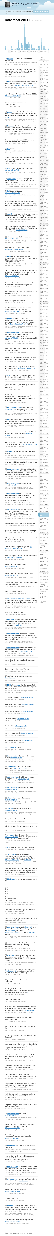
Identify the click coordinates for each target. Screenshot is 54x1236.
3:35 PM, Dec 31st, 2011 (12, 77)
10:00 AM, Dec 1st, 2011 (12, 1223)
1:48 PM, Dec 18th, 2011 (12, 446)
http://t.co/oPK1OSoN (24, 368)
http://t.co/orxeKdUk (12, 276)
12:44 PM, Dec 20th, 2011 (13, 352)
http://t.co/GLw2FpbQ (12, 1128)
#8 (31, 547)
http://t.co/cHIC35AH (12, 311)
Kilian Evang (13, 1233)
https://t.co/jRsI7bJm (12, 566)
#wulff (14, 485)
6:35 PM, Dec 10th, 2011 (12, 1050)
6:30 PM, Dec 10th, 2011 (12, 1069)
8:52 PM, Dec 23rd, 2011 (12, 303)
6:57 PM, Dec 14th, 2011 (12, 706)
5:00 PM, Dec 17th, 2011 (12, 487)
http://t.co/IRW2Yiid (11, 239)
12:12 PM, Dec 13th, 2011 (13, 936)
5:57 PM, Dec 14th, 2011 (12, 812)
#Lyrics (7, 435)
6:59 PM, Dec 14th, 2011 (12, 699)
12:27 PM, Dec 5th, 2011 (12, 1193)
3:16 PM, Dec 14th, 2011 (12, 830)
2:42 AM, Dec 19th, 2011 (12, 370)
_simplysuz (10, 835)
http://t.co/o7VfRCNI (25, 651)
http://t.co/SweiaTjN (12, 170)
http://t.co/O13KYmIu (20, 768)
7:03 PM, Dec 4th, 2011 (12, 1172)
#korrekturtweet (24, 598)
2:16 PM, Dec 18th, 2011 (12, 413)
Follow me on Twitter (41, 11)
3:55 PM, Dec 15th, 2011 (12, 606)
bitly (23, 241)
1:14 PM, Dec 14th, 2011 (12, 841)
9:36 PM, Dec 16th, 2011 (12, 542)
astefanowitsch (11, 747)
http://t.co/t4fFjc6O (11, 837)
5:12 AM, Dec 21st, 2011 (12, 326)
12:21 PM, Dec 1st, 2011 (12, 1213)
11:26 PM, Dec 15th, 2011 (13, 586)
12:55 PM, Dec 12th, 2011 (13, 1002)
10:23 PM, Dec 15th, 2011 (13, 614)
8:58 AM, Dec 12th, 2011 (12, 1012)
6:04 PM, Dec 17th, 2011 (12, 455)
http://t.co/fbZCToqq (30, 444)
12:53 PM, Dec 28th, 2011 (13, 98)
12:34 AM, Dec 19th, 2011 (13, 390)
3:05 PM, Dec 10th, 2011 (12, 1100)
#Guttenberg (10, 931)
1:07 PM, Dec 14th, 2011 (12, 849)
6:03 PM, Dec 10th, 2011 (12, 1078)
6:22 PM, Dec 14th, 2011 (12, 791)
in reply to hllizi (29, 849)
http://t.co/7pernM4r (12, 1138)
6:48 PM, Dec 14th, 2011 (12, 749)
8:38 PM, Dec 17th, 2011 (12, 464)
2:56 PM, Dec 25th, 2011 (12, 241)
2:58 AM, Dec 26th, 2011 (12, 151)
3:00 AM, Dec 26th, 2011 (12, 144)
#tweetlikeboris (19, 625)
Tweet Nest (28, 1233)
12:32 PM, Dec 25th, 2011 (13, 251)
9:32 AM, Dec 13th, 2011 (12, 948)
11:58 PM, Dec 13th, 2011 (13, 922)
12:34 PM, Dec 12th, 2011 (13, 770)
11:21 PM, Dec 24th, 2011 (13, 219)
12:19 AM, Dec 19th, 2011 (13, 402)
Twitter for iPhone (27, 902)
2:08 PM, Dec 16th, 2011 (12, 577)
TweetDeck (25, 455)
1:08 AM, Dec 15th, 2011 (12, 664)
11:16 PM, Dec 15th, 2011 (13, 593)
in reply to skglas (30, 379)
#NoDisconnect (10, 971)
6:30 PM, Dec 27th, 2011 (12, 119)
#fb (20, 96)
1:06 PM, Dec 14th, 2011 (12, 874)
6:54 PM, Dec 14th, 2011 (12, 735)
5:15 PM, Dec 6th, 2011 (12, 1162)
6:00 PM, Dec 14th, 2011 (12, 802)
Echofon (24, 760)
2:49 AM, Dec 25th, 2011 (12, 264)
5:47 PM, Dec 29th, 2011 (12, 87)
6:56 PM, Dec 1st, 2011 (12, 1200)
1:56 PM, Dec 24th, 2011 (12, 287)
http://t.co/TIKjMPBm (12, 548)
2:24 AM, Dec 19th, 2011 (12, 379)
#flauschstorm (10, 409)
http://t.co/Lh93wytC (12, 575)
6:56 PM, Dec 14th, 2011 (12, 721)
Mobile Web (26, 62)
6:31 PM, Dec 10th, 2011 (12, 1060)
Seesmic (25, 119)
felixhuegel (28, 927)
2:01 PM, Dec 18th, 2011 (12, 437)
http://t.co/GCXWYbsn (13, 932)
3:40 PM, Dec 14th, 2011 (12, 821)
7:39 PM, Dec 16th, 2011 (12, 568)
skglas (8, 375)
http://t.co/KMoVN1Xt (14, 557)
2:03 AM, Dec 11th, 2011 (12, 1039)
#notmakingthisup (22, 230)
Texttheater (26, 251)
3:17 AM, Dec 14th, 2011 (12, 902)
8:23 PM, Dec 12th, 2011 (12, 975)
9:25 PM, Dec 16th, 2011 (12, 550)
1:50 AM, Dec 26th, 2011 (12, 184)
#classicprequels (27, 697)
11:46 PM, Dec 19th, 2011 (13, 361)
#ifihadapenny (10, 678)
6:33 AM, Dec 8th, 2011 (12, 1149)
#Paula (27, 1010)
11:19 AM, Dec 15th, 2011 (13, 641)
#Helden (29, 433)
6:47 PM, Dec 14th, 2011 (12, 760)
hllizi (8, 149)
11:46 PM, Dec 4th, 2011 (12, 1183)
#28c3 (7, 117)
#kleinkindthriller (10, 1115)
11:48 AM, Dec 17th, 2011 (13, 533)
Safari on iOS (26, 87)
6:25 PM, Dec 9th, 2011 (12, 1140)
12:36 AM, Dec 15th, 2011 (13, 680)
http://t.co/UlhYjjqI (21, 324)
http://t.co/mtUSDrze (12, 860)
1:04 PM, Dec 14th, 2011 (12, 913)
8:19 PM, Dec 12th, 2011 (12, 984)
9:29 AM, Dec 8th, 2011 (12, 862)
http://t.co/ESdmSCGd (13, 249)
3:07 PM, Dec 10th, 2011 (12, 1089)
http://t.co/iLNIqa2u (26, 85)
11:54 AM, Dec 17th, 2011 (13, 526)
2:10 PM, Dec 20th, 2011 (12, 342)
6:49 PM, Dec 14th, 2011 (12, 742)
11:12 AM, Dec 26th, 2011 (13, 133)
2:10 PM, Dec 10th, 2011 (12, 1109)
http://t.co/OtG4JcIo (12, 96)
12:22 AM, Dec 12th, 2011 (13, 1021)
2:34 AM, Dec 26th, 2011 (12, 195)
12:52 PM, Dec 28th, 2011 (13, 107)
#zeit (17, 85)
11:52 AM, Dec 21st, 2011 (13, 313)
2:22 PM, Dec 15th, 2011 (12, 627)
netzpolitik (32, 932)
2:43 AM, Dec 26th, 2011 (12, 163)
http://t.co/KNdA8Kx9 (12, 1191)
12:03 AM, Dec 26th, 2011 (13, 232)
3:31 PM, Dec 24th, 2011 (12, 278)
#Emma (12, 324)
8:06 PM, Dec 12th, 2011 (12, 994)
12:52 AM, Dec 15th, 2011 (13, 671)
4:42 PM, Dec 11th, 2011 (12, 1030)
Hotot (24, 413)
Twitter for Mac (26, 342)
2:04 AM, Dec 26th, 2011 (12, 209)
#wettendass (23, 1181)
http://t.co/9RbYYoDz (12, 193)
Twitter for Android (27, 121)
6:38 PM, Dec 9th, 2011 (12, 1130)
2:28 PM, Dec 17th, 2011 (12, 425)
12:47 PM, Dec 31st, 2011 (13, 62)
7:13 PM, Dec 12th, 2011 (12, 962)
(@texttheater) (25, 3)
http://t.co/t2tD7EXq (12, 1221)
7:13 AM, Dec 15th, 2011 (12, 653)
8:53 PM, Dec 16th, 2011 (12, 559)
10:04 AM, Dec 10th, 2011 (13, 1117)
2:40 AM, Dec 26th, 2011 (12, 172)
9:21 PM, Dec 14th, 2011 (12, 691)
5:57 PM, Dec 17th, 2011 (12, 476)
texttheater (16, 685)
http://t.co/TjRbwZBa (12, 338)
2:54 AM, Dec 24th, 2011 (12, 296)
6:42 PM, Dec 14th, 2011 (12, 781)
